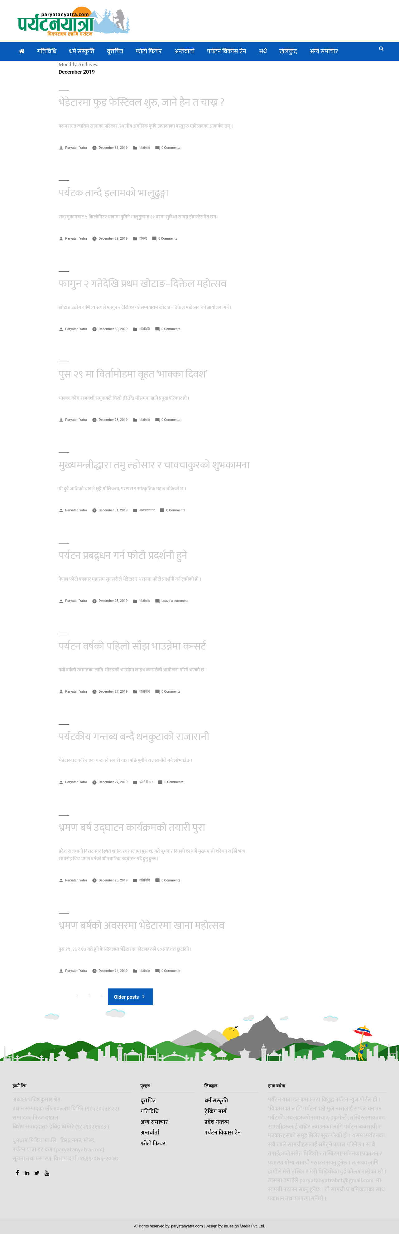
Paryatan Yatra (76, 148)
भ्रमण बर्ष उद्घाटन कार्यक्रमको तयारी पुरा (132, 827)
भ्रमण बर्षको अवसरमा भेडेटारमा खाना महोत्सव (142, 925)
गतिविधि (46, 51)
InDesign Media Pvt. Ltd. (244, 1226)
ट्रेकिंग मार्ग (215, 1111)
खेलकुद (288, 51)
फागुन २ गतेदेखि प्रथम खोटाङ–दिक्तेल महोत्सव (143, 284)
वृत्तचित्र (115, 51)
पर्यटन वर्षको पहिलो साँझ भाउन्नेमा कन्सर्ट (132, 646)
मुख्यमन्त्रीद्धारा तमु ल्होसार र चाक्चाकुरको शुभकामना (154, 465)
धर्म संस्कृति (81, 51)
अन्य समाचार (324, 51)
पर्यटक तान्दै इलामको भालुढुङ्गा (114, 193)
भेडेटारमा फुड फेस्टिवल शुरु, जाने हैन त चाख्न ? (142, 102)
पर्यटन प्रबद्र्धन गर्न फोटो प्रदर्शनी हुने (123, 555)
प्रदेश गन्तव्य (216, 1122)
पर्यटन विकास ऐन (226, 51)
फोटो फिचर (149, 51)
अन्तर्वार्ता (184, 51)
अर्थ (263, 51)
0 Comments (170, 148)
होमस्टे (143, 239)
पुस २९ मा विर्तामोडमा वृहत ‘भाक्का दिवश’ (133, 374)
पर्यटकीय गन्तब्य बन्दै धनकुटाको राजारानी (134, 737)
